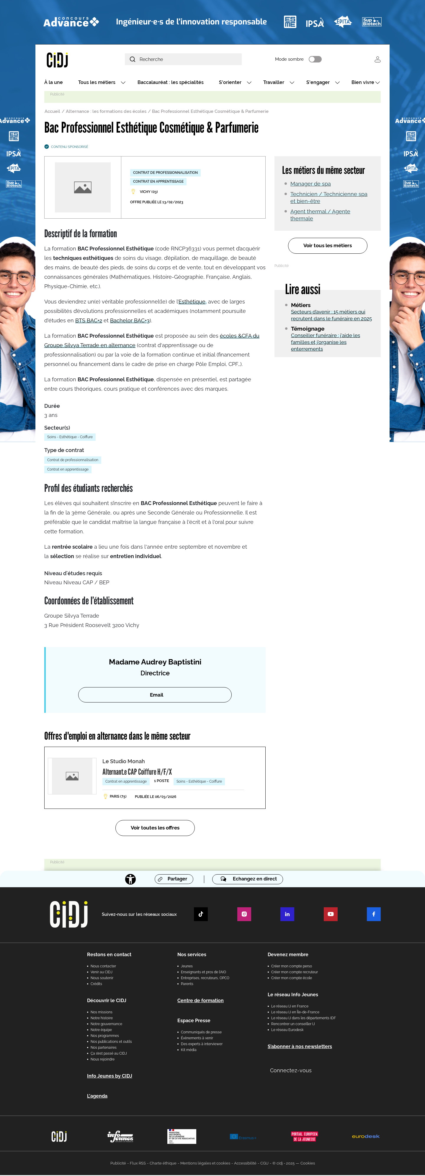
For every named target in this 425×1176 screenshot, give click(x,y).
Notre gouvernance (106, 1025)
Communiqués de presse (201, 1033)
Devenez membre (288, 955)
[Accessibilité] (130, 880)
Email (156, 695)
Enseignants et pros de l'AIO (203, 973)
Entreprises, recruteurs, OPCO (205, 979)
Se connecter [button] (378, 60)
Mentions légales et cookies (205, 1164)
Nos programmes (105, 1037)
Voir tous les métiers (327, 247)
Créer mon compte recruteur (294, 973)
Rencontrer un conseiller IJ (293, 1025)
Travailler (273, 83)
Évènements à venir (197, 1039)
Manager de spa (310, 185)
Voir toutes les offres (155, 829)
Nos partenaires (104, 1048)
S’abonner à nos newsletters (300, 1047)
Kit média (189, 1051)
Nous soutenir (102, 979)
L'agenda (97, 1097)
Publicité (118, 1164)
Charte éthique (163, 1164)
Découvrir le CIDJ (106, 1001)
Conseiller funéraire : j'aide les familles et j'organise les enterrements (325, 343)
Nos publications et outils (111, 1042)
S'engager (318, 83)
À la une (53, 83)
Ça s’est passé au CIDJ (109, 1054)
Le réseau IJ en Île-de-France (295, 1013)
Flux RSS (138, 1164)
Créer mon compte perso (291, 967)
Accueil (52, 112)
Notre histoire (102, 1019)
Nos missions (101, 1013)
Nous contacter (103, 967)
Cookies (307, 1164)
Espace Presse (193, 1021)
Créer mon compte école (291, 979)
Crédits (96, 985)
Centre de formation (200, 1001)
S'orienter (230, 83)
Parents (187, 985)
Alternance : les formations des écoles (106, 112)
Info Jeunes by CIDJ (109, 1077)
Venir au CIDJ (101, 973)
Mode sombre (298, 59)
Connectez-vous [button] (291, 1071)
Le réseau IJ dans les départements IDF (303, 1019)
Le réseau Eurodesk (287, 1031)
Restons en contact (109, 955)
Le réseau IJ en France (289, 1007)
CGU (264, 1164)
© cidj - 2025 (283, 1164)
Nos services (191, 955)
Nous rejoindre (103, 1060)
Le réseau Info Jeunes (293, 995)
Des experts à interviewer (202, 1045)
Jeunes (187, 967)
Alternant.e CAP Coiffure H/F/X (137, 772)
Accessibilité (245, 1164)
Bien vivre (363, 83)
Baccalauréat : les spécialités (171, 83)
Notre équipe (101, 1031)
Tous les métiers (96, 83)
